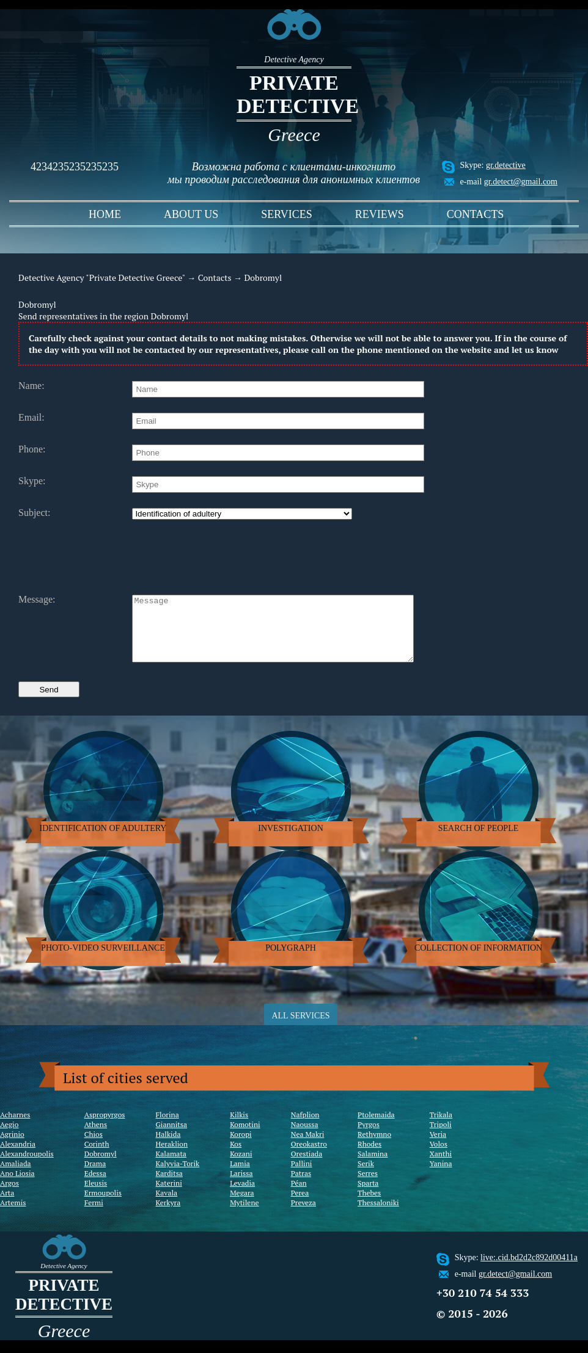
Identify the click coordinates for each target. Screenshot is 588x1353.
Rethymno (374, 1147)
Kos (235, 1156)
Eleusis (96, 1195)
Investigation (290, 841)
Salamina (373, 1166)
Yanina (441, 1176)
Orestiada (307, 1166)
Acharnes (15, 1127)
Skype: (31, 481)
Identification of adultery (103, 841)
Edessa (95, 1186)
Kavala (167, 1205)
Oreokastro (309, 1156)
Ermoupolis (103, 1205)
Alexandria (17, 1156)
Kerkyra (168, 1215)
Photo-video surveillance (103, 960)
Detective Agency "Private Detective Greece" (101, 277)
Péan (299, 1195)
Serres (368, 1186)
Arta (7, 1205)
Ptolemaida (376, 1127)
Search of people (478, 841)
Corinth (96, 1156)
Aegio (9, 1137)
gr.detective (506, 165)
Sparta (368, 1195)
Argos (9, 1195)
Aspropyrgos (104, 1127)
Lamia (240, 1176)
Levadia (242, 1195)
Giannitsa (172, 1137)
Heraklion (172, 1156)
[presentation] (225, 555)
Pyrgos (369, 1137)
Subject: (34, 513)
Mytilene (244, 1215)
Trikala (441, 1127)
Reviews (379, 214)
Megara (242, 1205)
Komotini (245, 1137)
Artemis (13, 1215)
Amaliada (15, 1176)
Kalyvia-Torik (178, 1176)
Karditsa (169, 1186)
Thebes (369, 1205)
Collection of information (478, 960)
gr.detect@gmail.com (520, 181)
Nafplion (305, 1127)
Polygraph (290, 960)
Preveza (303, 1215)
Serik (366, 1176)
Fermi (93, 1215)
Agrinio (12, 1147)
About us (191, 214)
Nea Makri (308, 1147)
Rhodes (369, 1156)
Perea (300, 1205)
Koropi (240, 1147)
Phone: (31, 449)
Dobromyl (100, 1166)
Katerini (169, 1195)
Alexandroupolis (27, 1166)
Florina (167, 1127)
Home (105, 214)
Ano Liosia (17, 1186)
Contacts (475, 214)
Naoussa (304, 1137)
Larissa (241, 1186)
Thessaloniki (378, 1215)
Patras (301, 1186)
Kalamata (171, 1166)
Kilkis (239, 1127)
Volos (438, 1156)
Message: (36, 599)
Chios (93, 1147)
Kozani (241, 1166)
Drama (95, 1176)
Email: (31, 418)
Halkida (168, 1147)
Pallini (301, 1176)
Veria (438, 1147)
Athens (95, 1137)
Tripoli (441, 1137)
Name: (31, 386)
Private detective (294, 94)
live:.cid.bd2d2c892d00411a (529, 1270)
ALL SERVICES (300, 1028)
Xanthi (441, 1166)
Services (286, 214)
